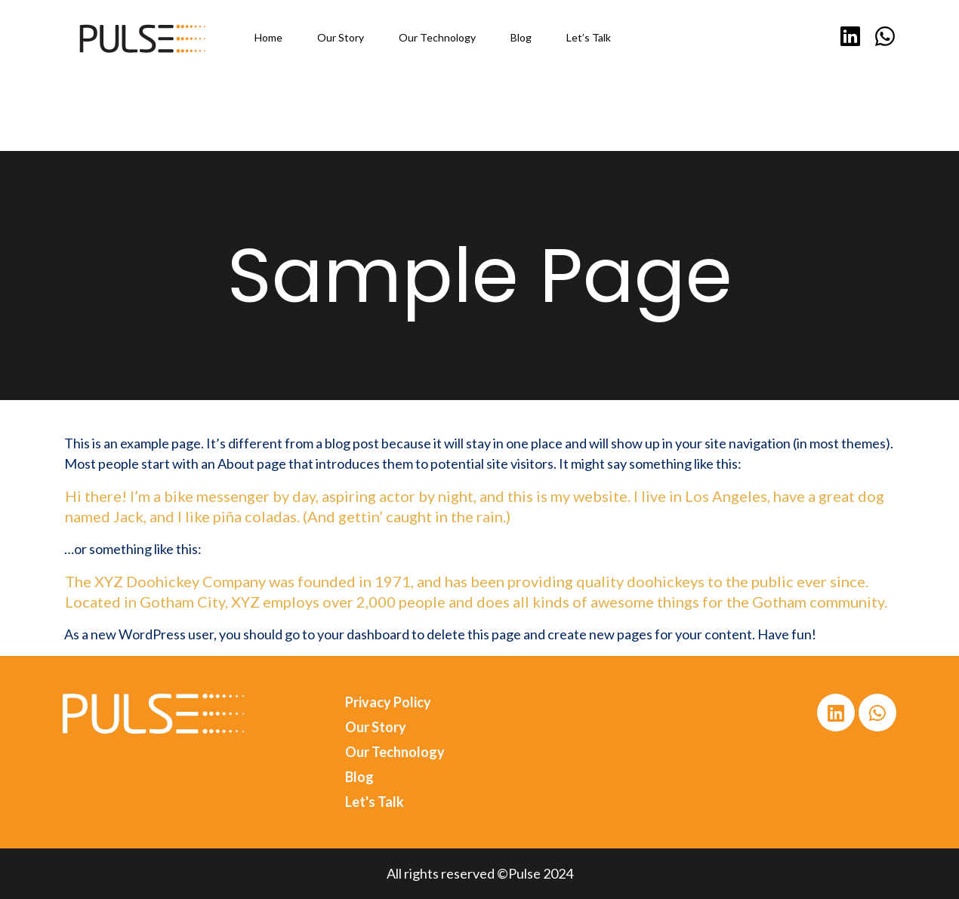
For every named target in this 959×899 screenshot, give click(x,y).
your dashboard (363, 634)
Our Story (375, 727)
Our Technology (395, 752)
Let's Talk (374, 801)
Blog (359, 776)
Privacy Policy (388, 702)
